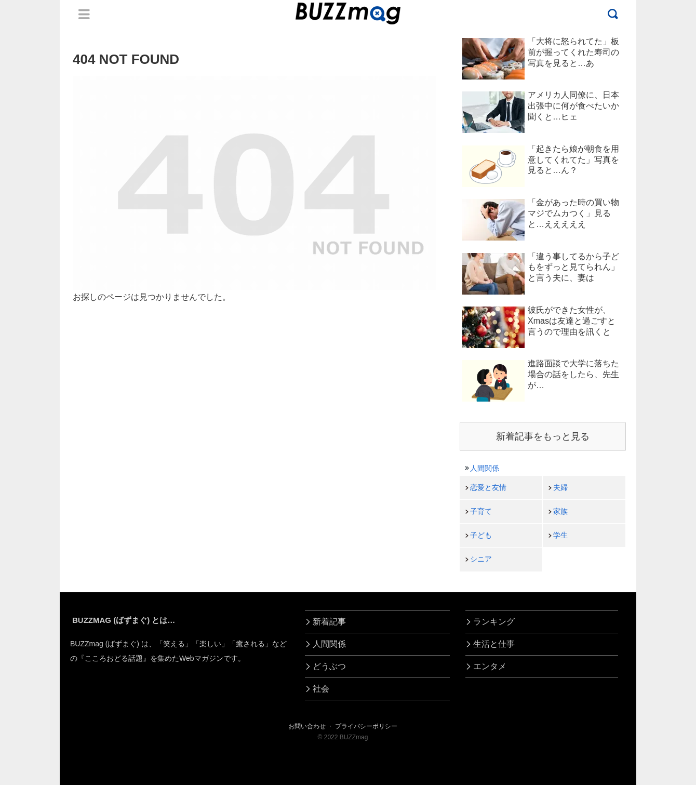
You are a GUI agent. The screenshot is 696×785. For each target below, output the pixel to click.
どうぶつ (329, 666)
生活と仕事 (494, 644)
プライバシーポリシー (366, 726)
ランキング (494, 621)
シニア (481, 559)
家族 (560, 511)
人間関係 (484, 468)
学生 (560, 535)
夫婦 (560, 487)
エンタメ (489, 666)
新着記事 (329, 621)
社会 (321, 688)
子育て (481, 511)
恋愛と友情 (488, 487)
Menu (84, 14)
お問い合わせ (307, 726)
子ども (481, 535)
